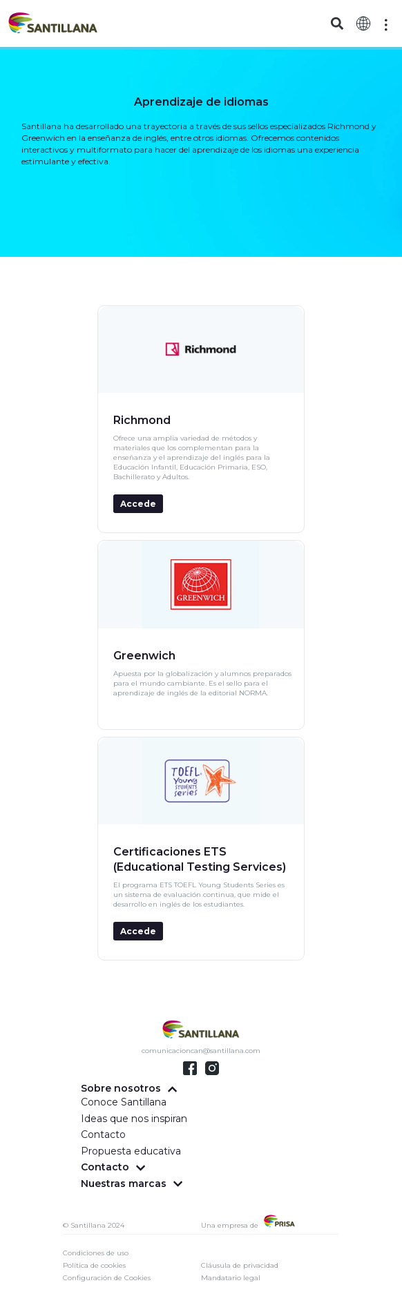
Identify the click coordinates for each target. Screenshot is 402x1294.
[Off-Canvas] (386, 24)
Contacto (103, 1134)
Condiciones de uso (95, 1252)
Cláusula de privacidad (239, 1265)
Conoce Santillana (123, 1102)
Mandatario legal (230, 1277)
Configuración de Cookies (107, 1277)
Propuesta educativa (131, 1151)
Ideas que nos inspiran (134, 1118)
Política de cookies (94, 1265)
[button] (336, 23)
